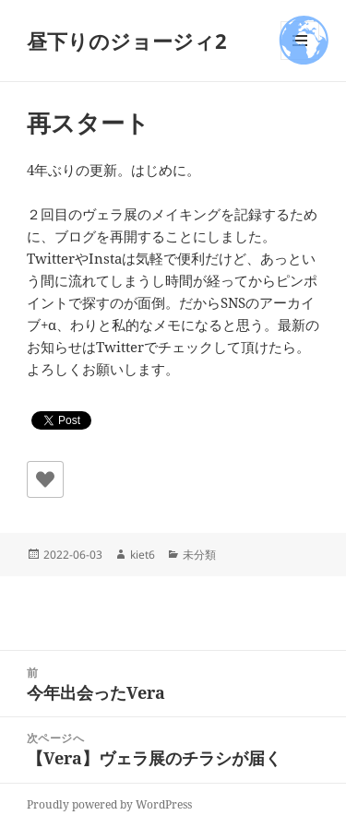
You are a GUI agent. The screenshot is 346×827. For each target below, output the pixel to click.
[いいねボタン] (45, 479)
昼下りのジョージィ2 (127, 40)
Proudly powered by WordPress (109, 804)
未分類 (199, 554)
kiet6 (142, 554)
